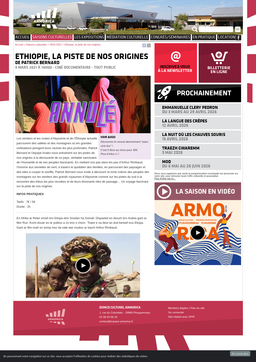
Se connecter (176, 312)
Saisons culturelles (52, 37)
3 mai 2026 (172, 152)
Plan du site (198, 307)
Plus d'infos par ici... (165, 178)
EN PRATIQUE (204, 37)
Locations (227, 37)
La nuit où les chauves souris (193, 134)
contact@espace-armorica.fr (116, 321)
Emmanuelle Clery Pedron (190, 107)
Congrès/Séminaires (170, 37)
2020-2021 (56, 44)
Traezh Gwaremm (181, 148)
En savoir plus (240, 353)
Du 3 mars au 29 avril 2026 (189, 112)
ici (116, 153)
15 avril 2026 (175, 139)
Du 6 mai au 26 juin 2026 (186, 166)
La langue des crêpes (184, 121)
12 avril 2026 (175, 125)
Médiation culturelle (127, 37)
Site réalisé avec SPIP (181, 316)
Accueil (22, 37)
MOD (166, 161)
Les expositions (89, 37)
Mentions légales (178, 307)
